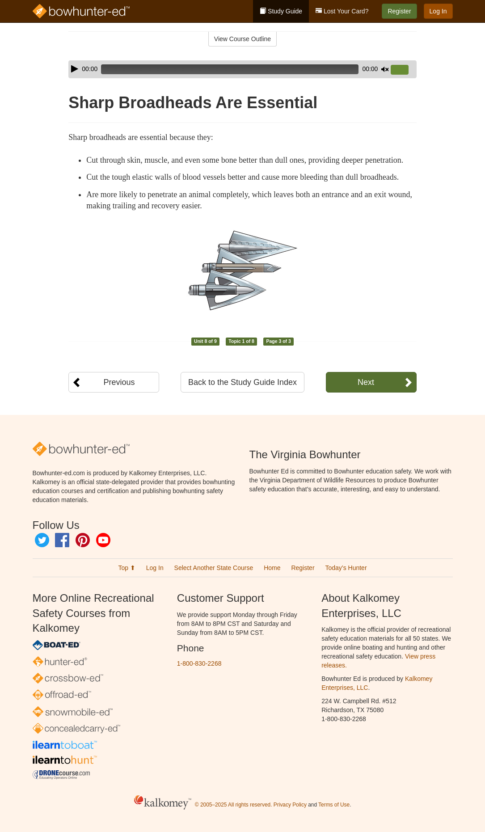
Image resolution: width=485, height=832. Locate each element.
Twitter (42, 540)
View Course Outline (242, 38)
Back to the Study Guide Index (242, 382)
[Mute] (384, 69)
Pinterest (83, 540)
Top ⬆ (126, 567)
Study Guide (281, 11)
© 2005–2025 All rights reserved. (233, 805)
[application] (242, 69)
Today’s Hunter (346, 567)
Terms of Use (334, 805)
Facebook (62, 540)
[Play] (74, 68)
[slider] (229, 69)
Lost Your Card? (342, 11)
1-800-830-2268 (199, 663)
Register (399, 11)
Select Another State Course (213, 567)
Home (272, 567)
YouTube (103, 540)
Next (366, 382)
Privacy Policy (290, 805)
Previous (119, 382)
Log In (438, 11)
